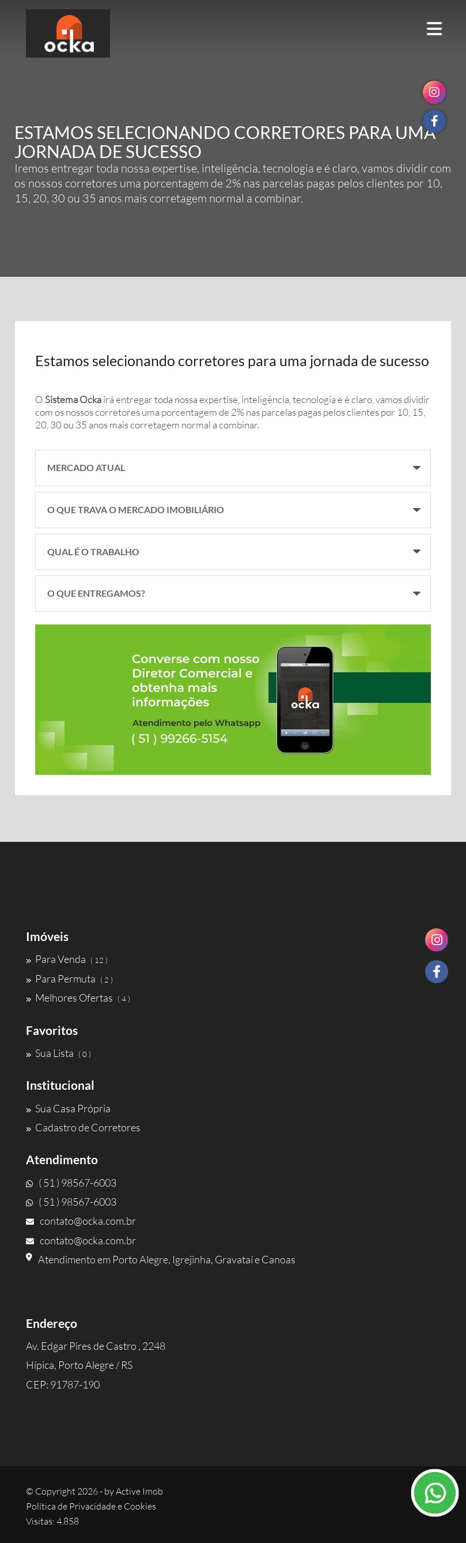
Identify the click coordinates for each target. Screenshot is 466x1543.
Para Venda (67, 959)
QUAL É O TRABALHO (93, 551)
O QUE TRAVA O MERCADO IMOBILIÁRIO (135, 509)
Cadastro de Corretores (83, 1127)
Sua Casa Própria (68, 1108)
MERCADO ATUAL (86, 467)
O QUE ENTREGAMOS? (96, 593)
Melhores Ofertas (78, 997)
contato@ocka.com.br (81, 1220)
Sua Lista (58, 1053)
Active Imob (139, 1491)
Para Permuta (69, 978)
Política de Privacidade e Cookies (91, 1506)
